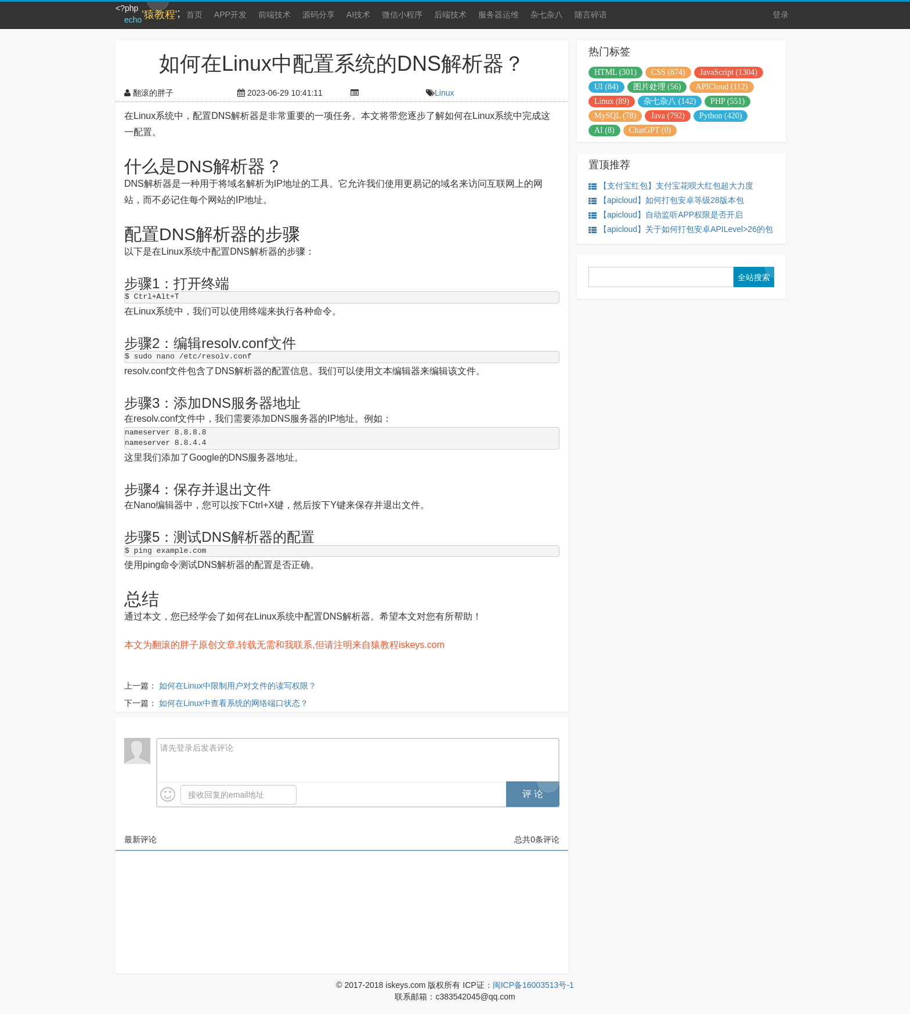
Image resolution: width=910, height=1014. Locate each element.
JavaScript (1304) (728, 72)
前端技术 (274, 14)
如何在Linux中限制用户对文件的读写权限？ (237, 685)
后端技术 (450, 14)
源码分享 (318, 14)
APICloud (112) (721, 86)
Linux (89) (611, 101)
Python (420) (720, 115)
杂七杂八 (546, 14)
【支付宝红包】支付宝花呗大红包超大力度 (670, 186)
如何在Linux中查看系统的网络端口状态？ (233, 703)
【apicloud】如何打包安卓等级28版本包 (666, 200)
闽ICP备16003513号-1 (533, 985)
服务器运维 (498, 14)
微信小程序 (402, 14)
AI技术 (358, 14)
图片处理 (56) (657, 86)
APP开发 (230, 14)
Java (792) (668, 115)
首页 (194, 14)
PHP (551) (727, 101)
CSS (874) (668, 72)
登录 (780, 14)
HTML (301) (615, 72)
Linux (444, 92)
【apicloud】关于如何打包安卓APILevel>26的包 (680, 229)
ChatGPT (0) (650, 130)
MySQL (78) (615, 115)
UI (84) (606, 86)
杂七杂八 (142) (670, 101)
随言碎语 (591, 14)
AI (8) (604, 130)
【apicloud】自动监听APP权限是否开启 (665, 215)
